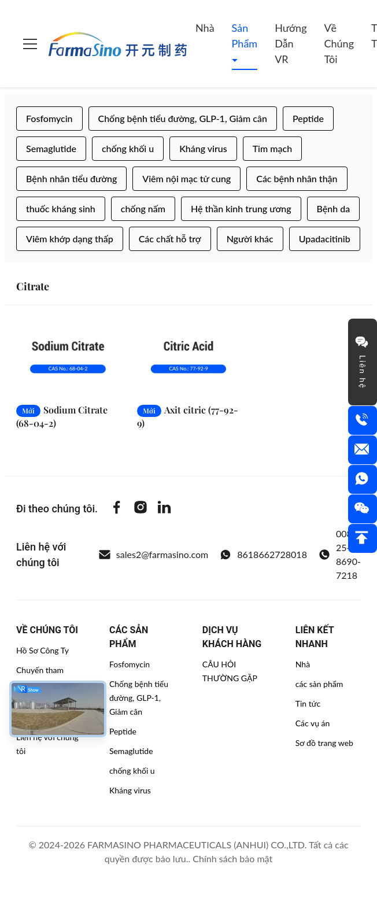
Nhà (205, 27)
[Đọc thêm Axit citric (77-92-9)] (189, 357)
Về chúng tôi (339, 43)
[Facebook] (116, 509)
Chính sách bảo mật (232, 858)
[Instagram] (140, 509)
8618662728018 (263, 554)
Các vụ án (312, 723)
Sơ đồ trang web (324, 743)
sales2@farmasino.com (153, 554)
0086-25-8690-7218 (340, 554)
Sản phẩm (245, 35)
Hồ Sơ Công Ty (42, 650)
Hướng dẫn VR (290, 43)
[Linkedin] (164, 509)
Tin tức (308, 703)
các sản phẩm (319, 684)
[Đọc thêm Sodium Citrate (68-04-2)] (68, 357)
